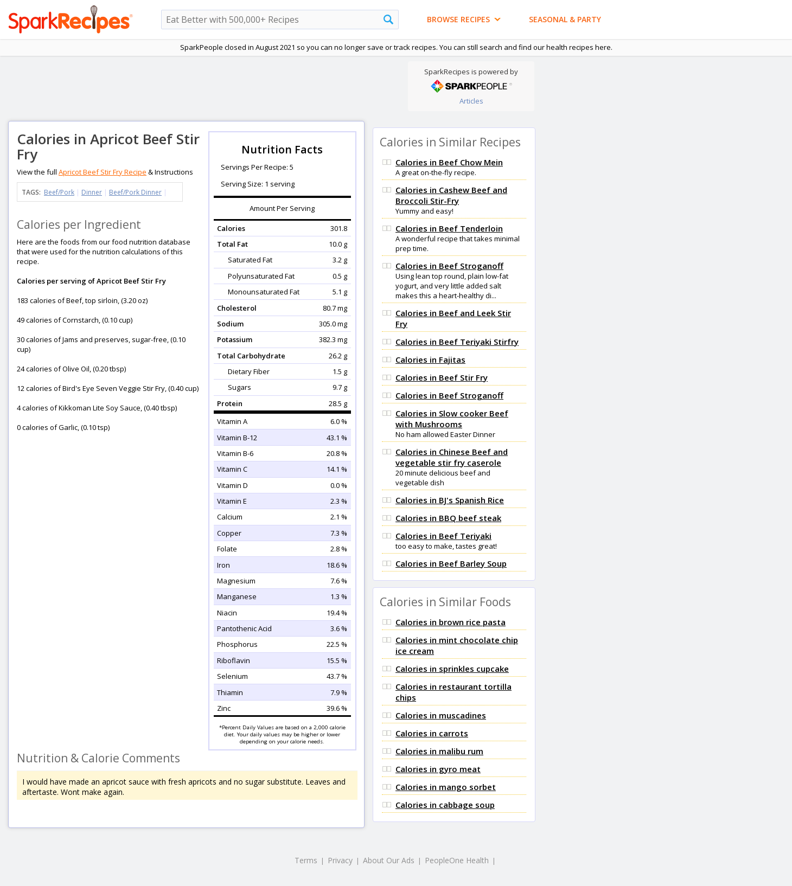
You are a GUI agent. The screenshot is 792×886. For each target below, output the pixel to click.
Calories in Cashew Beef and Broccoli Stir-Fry (451, 195)
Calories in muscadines (440, 715)
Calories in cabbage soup (445, 804)
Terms (306, 860)
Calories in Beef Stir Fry (441, 377)
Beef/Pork (59, 192)
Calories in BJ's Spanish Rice (449, 500)
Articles (471, 101)
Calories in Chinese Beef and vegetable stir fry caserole (451, 457)
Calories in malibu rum (439, 751)
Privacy (340, 860)
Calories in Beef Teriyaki (443, 535)
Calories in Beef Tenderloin (449, 228)
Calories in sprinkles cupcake (452, 668)
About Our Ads (388, 860)
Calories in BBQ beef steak (448, 517)
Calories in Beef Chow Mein (449, 162)
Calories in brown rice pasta (450, 622)
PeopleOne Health (457, 860)
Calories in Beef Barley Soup (451, 563)
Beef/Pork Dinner (135, 192)
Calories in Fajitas (430, 359)
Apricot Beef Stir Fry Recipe (102, 172)
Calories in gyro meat (438, 768)
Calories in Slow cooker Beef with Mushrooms (451, 418)
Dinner (91, 192)
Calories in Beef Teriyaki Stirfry (457, 341)
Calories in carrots (431, 733)
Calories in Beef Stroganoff (449, 265)
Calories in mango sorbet (445, 786)
